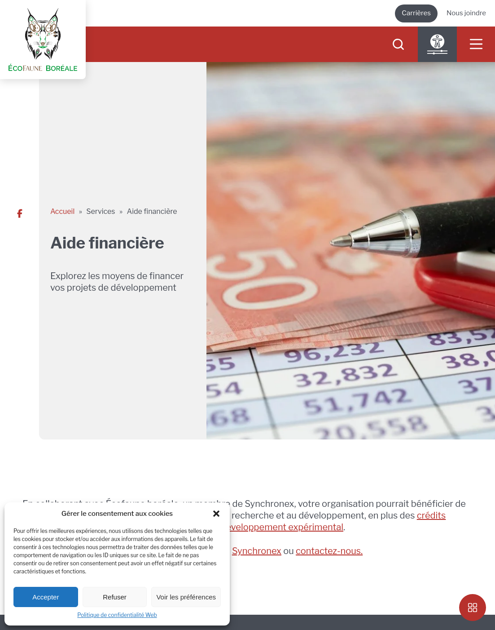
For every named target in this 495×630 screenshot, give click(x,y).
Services (100, 211)
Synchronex (256, 551)
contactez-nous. (329, 551)
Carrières (416, 13)
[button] (216, 513)
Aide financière (152, 211)
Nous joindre (466, 13)
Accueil (62, 211)
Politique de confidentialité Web (117, 615)
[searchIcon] (398, 44)
